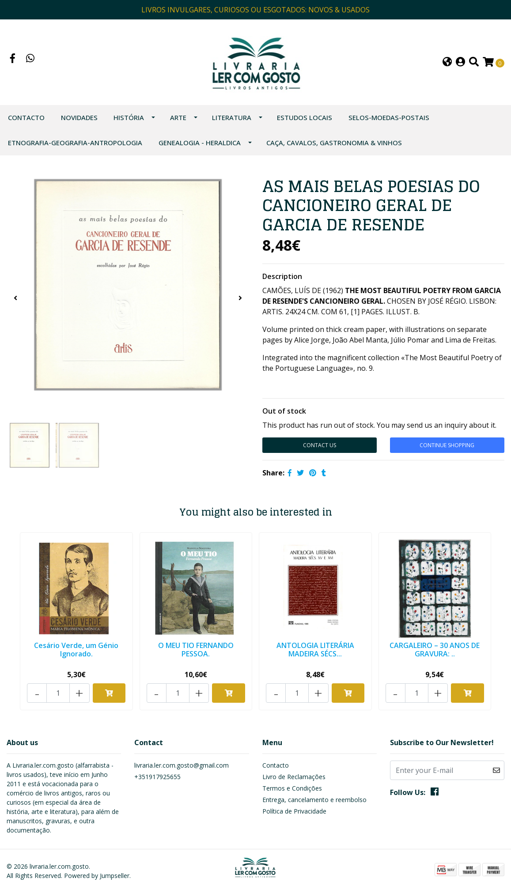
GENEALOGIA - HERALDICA (200, 144)
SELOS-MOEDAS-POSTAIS (388, 119)
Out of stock (284, 413)
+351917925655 (157, 776)
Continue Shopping (447, 447)
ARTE (178, 119)
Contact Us (319, 447)
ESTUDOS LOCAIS (304, 119)
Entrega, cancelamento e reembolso (314, 799)
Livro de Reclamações (294, 776)
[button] (447, 63)
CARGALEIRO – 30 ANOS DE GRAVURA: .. (435, 651)
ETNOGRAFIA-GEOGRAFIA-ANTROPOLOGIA (75, 144)
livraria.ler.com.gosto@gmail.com (181, 765)
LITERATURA (231, 119)
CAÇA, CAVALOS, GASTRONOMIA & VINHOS (334, 144)
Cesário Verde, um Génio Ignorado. (76, 651)
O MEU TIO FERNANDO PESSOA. (196, 651)
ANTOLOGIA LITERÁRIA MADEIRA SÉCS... (315, 651)
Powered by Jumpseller (96, 875)
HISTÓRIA (129, 119)
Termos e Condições (292, 788)
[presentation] (15, 300)
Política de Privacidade (294, 811)
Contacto (26, 119)
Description (282, 278)
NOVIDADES (79, 119)
